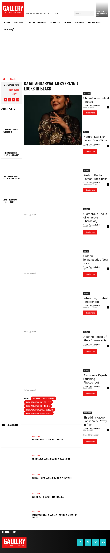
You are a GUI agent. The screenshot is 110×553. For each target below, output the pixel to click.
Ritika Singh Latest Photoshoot (95, 300)
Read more (90, 113)
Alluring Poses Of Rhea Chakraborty (95, 338)
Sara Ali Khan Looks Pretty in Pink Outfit (11, 177)
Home (4, 79)
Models (87, 93)
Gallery (13, 79)
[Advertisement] (55, 54)
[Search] (91, 13)
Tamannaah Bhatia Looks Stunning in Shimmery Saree (54, 516)
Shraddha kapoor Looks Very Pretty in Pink (95, 421)
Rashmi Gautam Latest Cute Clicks (95, 177)
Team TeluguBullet (91, 105)
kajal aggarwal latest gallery (39, 409)
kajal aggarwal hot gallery (38, 402)
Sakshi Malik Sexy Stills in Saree (9, 200)
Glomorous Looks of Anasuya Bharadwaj (95, 217)
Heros (86, 132)
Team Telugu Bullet (14, 92)
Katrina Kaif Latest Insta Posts (10, 130)
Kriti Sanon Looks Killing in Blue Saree (10, 154)
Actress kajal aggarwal (43, 398)
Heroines (87, 413)
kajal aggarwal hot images (38, 405)
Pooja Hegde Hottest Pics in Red (101, 13)
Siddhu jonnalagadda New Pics (95, 259)
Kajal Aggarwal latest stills (38, 413)
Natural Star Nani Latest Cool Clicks (95, 138)
